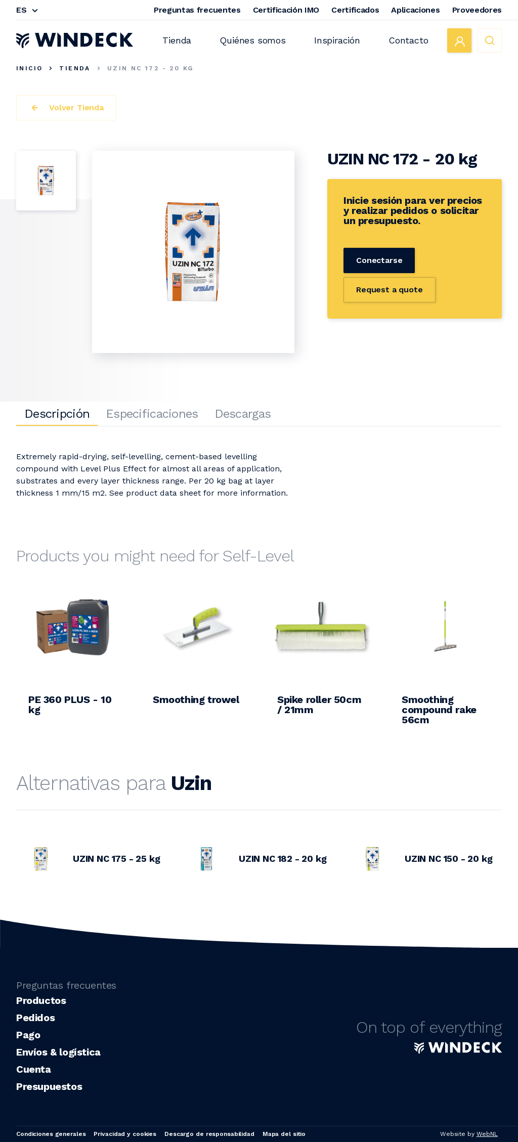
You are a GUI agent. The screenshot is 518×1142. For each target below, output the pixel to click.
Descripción (57, 414)
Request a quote (389, 289)
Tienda (176, 40)
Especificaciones (152, 414)
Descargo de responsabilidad (209, 1133)
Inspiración (337, 40)
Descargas (242, 414)
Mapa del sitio (284, 1133)
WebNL (487, 1133)
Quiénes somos (253, 40)
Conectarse (379, 260)
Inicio (29, 68)
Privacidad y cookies (125, 1133)
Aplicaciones (415, 10)
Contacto (408, 40)
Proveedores (477, 10)
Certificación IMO (286, 10)
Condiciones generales (50, 1133)
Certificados (355, 10)
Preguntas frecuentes (197, 10)
